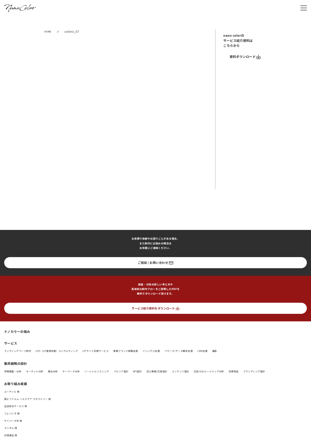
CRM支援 (202, 351)
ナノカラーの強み (17, 331)
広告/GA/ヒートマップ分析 (209, 371)
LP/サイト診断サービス (96, 351)
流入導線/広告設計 (156, 371)
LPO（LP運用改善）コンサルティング (57, 351)
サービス (10, 343)
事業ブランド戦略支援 (125, 351)
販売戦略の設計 (15, 363)
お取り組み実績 (15, 383)
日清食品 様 (10, 435)
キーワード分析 (71, 371)
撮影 (214, 351)
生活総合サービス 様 (15, 406)
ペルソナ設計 (121, 371)
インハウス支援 (151, 351)
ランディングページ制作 (17, 351)
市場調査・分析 (12, 371)
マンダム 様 (10, 427)
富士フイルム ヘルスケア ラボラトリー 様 (27, 399)
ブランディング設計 (254, 371)
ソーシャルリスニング (96, 371)
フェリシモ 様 (12, 413)
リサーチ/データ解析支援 (178, 351)
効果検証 (234, 371)
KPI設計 (137, 371)
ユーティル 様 (11, 391)
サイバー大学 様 (13, 420)
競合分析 (53, 371)
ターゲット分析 (34, 371)
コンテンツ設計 (180, 371)
